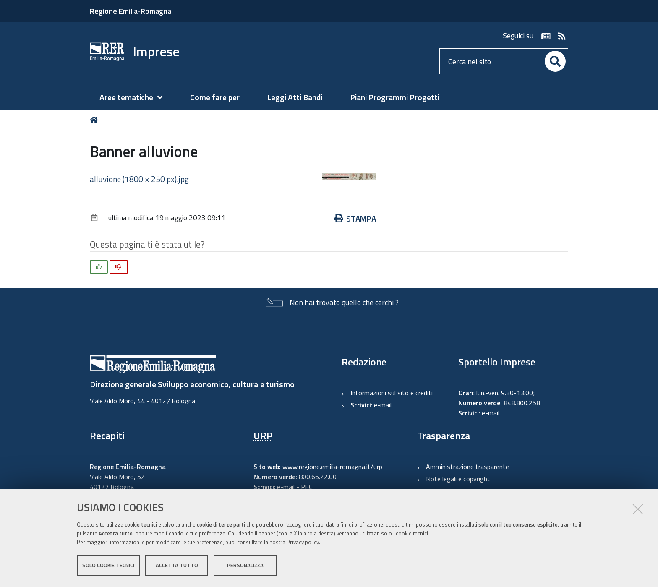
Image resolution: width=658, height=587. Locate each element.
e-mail (383, 405)
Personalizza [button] (245, 565)
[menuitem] (135, 97)
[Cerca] (555, 61)
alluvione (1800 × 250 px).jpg (139, 179)
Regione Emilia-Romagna (130, 11)
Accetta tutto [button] (177, 565)
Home (95, 119)
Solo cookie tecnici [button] (108, 565)
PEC (306, 487)
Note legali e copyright (458, 479)
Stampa (355, 218)
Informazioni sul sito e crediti (391, 393)
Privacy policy (303, 542)
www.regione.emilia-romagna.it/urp (332, 467)
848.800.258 (522, 403)
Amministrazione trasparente (467, 467)
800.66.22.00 (318, 477)
